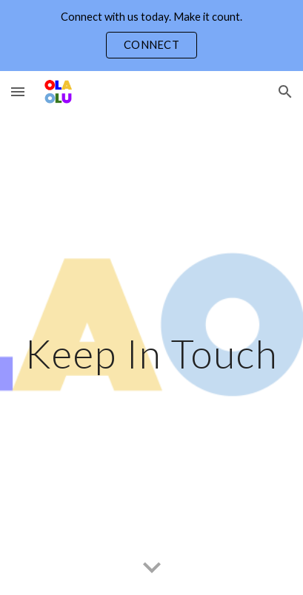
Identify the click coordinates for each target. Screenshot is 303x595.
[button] (18, 91)
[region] (151, 35)
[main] (151, 353)
